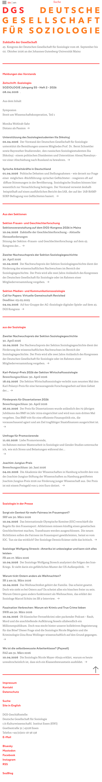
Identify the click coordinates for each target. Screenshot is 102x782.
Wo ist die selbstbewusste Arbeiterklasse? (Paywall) (36, 648)
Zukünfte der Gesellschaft (20, 42)
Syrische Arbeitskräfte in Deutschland (27, 169)
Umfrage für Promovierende (21, 436)
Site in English (12, 705)
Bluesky (8, 746)
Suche (57, 2)
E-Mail (7, 737)
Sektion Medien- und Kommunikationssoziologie (34, 291)
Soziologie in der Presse (18, 503)
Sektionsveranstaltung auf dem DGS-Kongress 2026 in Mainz (42, 227)
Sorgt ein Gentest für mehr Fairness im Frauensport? (36, 512)
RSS (5, 764)
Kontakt (8, 687)
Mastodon (9, 750)
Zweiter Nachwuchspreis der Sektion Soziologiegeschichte (40, 255)
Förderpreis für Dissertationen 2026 (26, 399)
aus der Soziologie (14, 327)
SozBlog (8, 773)
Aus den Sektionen (15, 214)
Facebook (9, 755)
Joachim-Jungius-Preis (17, 463)
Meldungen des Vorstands (19, 74)
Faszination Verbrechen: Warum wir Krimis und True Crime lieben (44, 607)
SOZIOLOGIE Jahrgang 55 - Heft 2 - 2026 (30, 87)
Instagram (9, 759)
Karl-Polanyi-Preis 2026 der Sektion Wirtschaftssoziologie (40, 372)
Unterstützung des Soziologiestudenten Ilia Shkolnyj (36, 137)
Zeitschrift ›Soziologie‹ (17, 83)
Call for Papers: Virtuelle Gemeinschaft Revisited (34, 295)
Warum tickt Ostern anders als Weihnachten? (32, 576)
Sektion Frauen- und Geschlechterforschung (31, 223)
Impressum (10, 683)
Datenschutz (11, 692)
